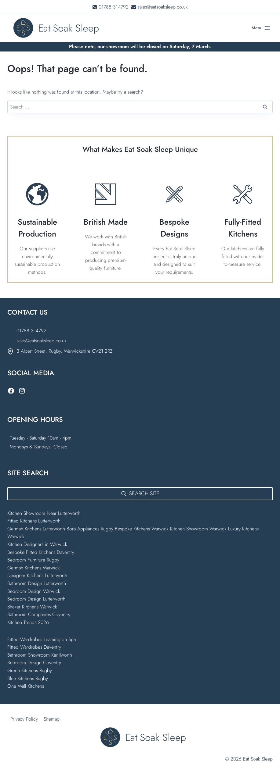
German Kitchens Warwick (33, 567)
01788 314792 (31, 330)
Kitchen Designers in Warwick (38, 544)
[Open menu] (261, 28)
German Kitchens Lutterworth (36, 528)
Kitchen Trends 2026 (28, 622)
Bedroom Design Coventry (34, 662)
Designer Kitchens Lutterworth (37, 575)
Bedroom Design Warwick (33, 591)
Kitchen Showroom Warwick (198, 528)
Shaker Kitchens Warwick (32, 606)
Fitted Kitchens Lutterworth (33, 520)
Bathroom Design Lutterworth (36, 583)
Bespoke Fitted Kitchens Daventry (40, 552)
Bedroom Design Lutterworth (36, 598)
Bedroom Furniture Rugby (33, 559)
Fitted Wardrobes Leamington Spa (41, 639)
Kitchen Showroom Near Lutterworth (43, 513)
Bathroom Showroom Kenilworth (39, 654)
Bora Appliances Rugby (90, 528)
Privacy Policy (24, 718)
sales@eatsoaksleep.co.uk (41, 340)
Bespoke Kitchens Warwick (142, 528)
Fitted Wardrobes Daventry (34, 646)
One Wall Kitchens (25, 686)
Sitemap (52, 718)
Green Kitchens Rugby (29, 670)
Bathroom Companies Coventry (38, 614)
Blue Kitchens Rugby (27, 678)
